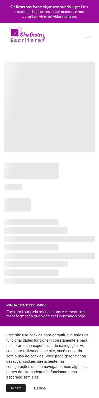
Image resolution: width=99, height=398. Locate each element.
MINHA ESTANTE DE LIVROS (26, 305)
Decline (40, 388)
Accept (16, 388)
